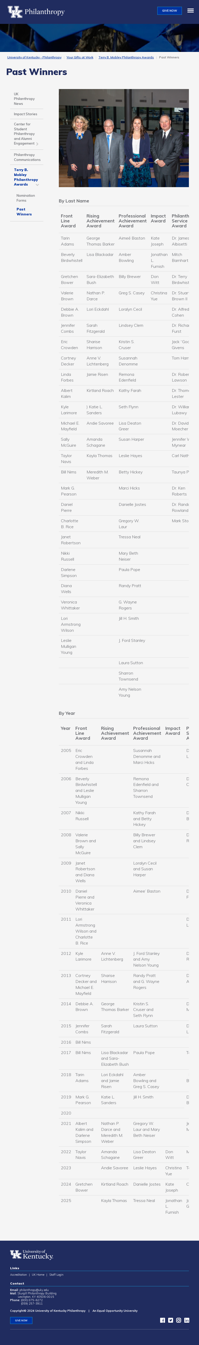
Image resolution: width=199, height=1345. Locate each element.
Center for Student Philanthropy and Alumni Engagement (24, 133)
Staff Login (56, 1274)
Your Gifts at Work (80, 57)
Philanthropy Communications (27, 157)
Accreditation (18, 1274)
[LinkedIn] (185, 1321)
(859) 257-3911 (32, 1303)
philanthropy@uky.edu (34, 1290)
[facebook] (161, 1321)
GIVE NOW (169, 10)
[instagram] (177, 1321)
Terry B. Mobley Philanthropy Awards (126, 57)
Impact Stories (25, 114)
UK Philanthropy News (24, 99)
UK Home (38, 1274)
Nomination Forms (26, 197)
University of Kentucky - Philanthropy (34, 57)
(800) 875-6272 (32, 1300)
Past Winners (24, 211)
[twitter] (169, 1321)
